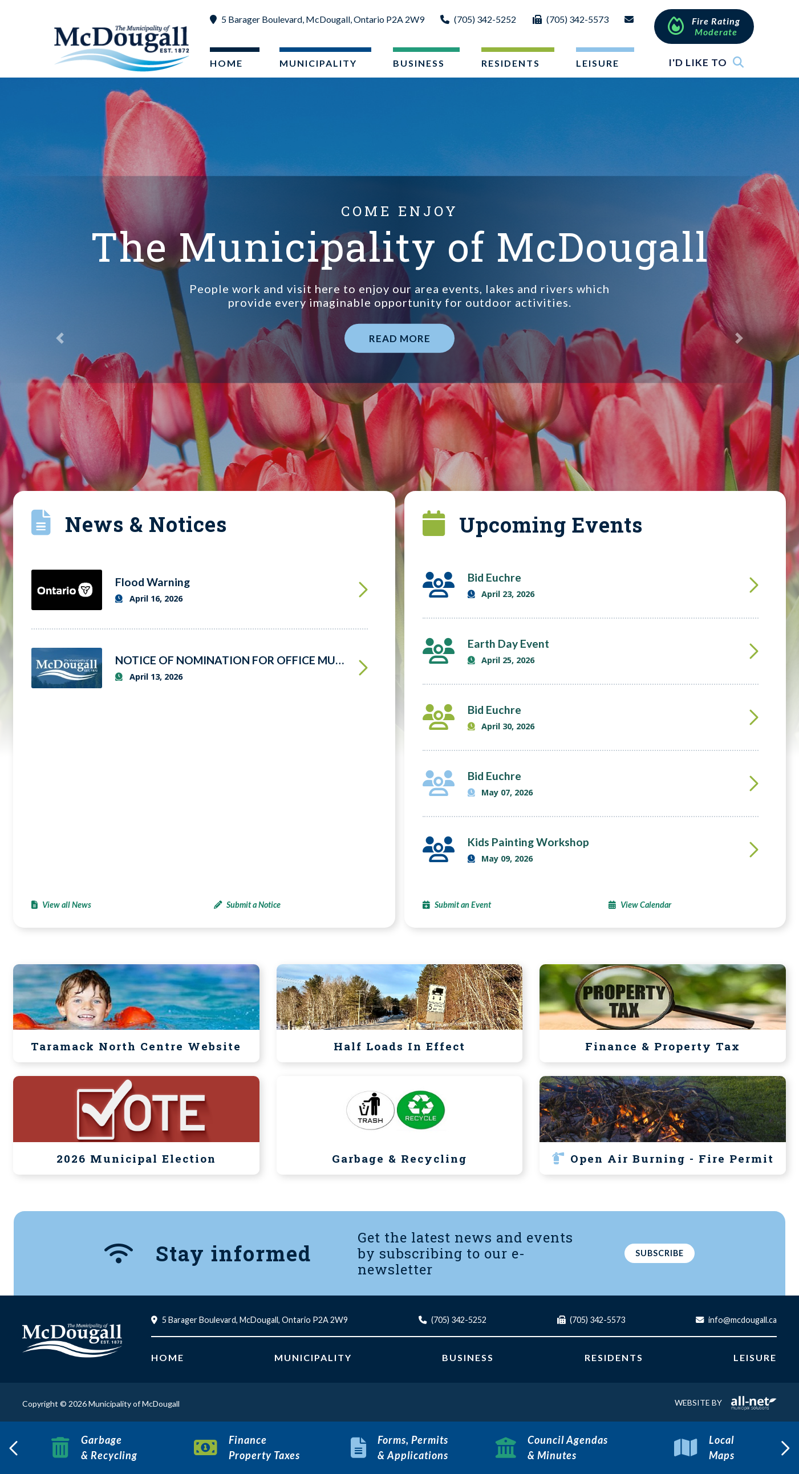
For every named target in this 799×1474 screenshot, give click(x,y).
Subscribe (659, 1253)
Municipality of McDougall (123, 48)
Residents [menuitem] (510, 63)
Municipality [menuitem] (318, 63)
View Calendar (645, 904)
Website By (726, 1402)
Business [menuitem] (419, 63)
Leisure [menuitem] (597, 63)
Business (468, 1357)
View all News (66, 904)
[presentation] (14, 1447)
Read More (400, 338)
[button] (60, 338)
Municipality (313, 1357)
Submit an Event (463, 904)
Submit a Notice (253, 904)
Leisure (755, 1357)
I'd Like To (706, 62)
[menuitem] (225, 65)
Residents (614, 1357)
